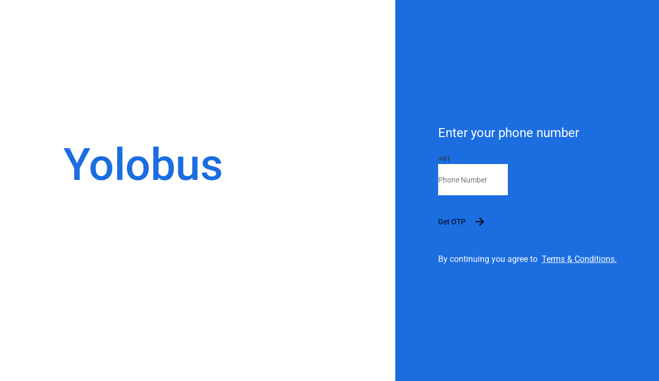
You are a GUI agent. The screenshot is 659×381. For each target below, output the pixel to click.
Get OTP (466, 221)
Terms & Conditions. (579, 259)
